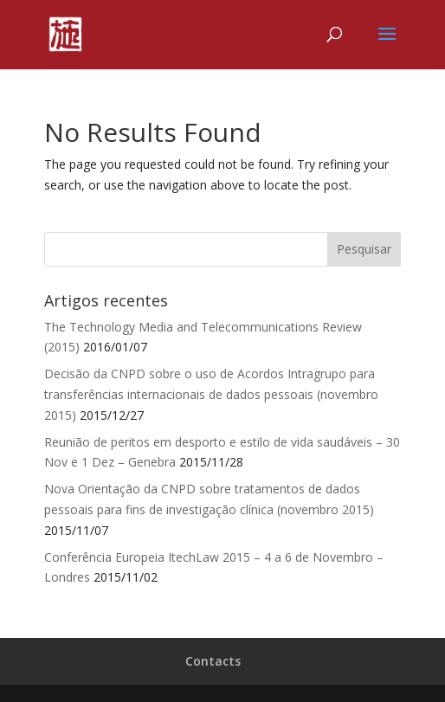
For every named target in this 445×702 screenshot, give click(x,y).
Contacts (213, 661)
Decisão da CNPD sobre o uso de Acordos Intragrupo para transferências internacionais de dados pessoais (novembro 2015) (211, 394)
